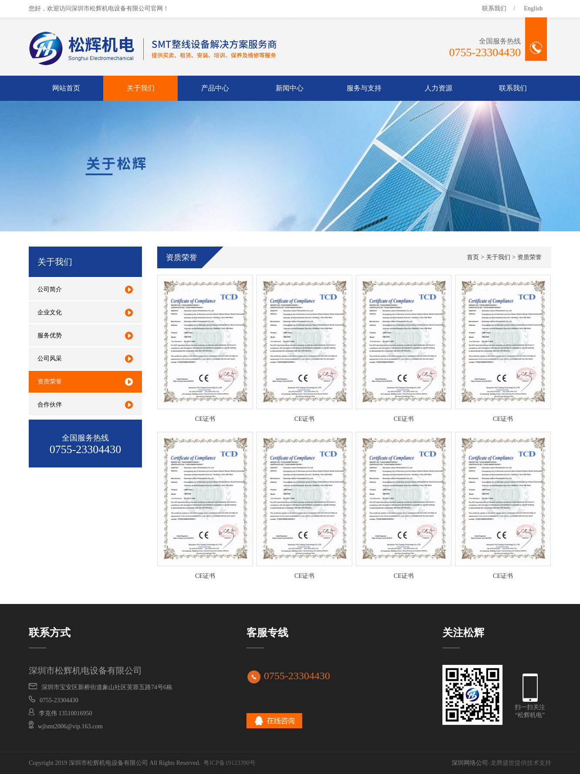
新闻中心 (289, 88)
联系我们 (494, 8)
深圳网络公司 (470, 763)
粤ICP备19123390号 (229, 763)
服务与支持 (364, 88)
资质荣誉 (529, 257)
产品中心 (215, 88)
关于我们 (141, 88)
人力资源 (438, 88)
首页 (473, 257)
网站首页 (66, 88)
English (533, 8)
